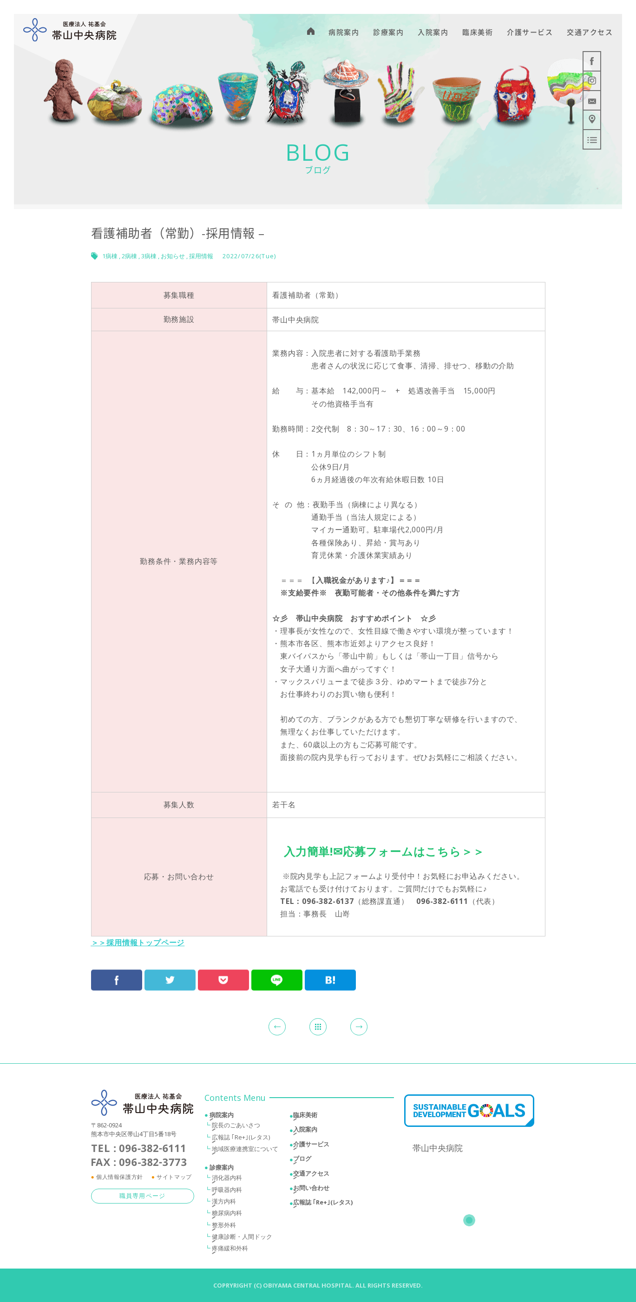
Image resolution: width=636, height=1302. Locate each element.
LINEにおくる (276, 971)
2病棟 (129, 256)
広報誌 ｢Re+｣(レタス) (241, 1139)
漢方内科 (224, 1203)
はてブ (330, 971)
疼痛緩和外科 (230, 1250)
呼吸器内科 (227, 1191)
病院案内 (222, 1117)
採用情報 (201, 256)
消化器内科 (227, 1180)
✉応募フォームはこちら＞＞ (408, 851)
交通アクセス (311, 1175)
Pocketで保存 (223, 971)
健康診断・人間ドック (242, 1239)
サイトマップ (174, 1179)
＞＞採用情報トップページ (138, 942)
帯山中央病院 (438, 1149)
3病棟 (149, 256)
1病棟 (110, 256)
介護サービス (311, 1146)
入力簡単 (307, 851)
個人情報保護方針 (119, 1179)
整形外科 (224, 1227)
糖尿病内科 (227, 1215)
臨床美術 (305, 1117)
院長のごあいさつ (236, 1127)
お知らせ (173, 256)
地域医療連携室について (245, 1150)
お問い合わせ (311, 1189)
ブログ (302, 1161)
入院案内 (305, 1131)
